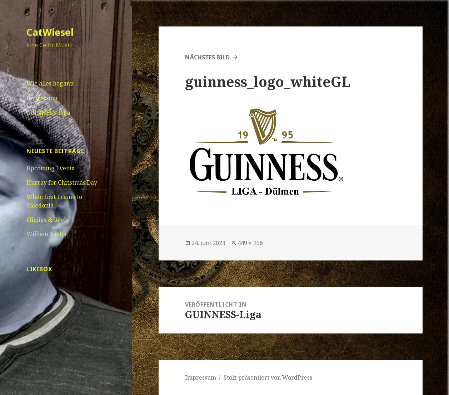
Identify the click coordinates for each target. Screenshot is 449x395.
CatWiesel (50, 32)
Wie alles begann (50, 83)
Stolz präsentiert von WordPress (268, 377)
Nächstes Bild (207, 57)
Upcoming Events (50, 168)
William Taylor (47, 234)
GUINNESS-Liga (48, 113)
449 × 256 (250, 243)
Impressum (42, 98)
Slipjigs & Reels (47, 220)
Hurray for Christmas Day (61, 182)
